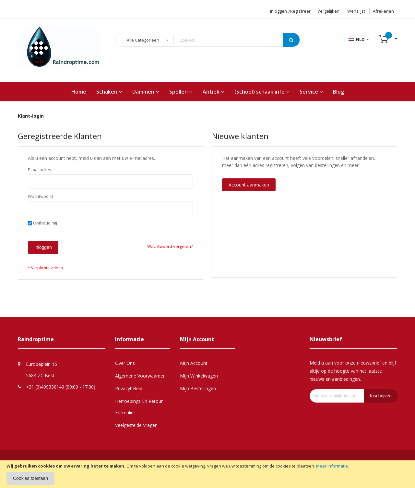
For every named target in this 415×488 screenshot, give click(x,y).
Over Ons (125, 363)
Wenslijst (356, 11)
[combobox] (233, 40)
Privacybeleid (128, 388)
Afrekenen (383, 11)
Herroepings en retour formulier (139, 407)
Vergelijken (328, 11)
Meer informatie (332, 466)
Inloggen (278, 11)
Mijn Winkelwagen (199, 376)
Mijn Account (194, 363)
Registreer (300, 11)
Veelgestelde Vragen (136, 425)
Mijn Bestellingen (198, 388)
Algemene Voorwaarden (140, 376)
